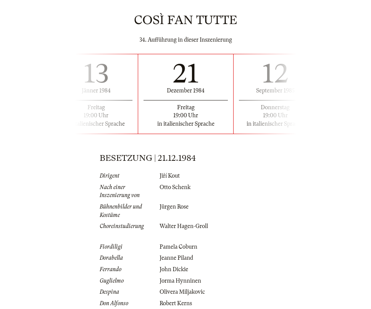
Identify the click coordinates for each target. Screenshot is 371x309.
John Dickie (174, 269)
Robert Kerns (176, 303)
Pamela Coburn (178, 247)
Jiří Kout (170, 176)
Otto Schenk (175, 187)
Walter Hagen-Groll (184, 226)
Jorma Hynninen (180, 281)
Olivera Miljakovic (182, 292)
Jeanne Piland (176, 258)
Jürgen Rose (174, 207)
